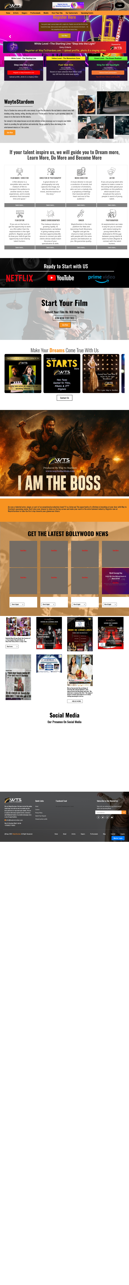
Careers (37, 809)
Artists (74, 834)
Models (46, 13)
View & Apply (17, 604)
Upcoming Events (87, 13)
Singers (24, 13)
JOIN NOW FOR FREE (64, 318)
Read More (23, 550)
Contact (113, 834)
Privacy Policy (38, 812)
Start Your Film (57, 13)
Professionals (35, 13)
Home (56, 834)
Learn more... (19, 205)
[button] (9, 36)
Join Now (64, 35)
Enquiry (123, 834)
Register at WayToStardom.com (23, 72)
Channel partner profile (41, 819)
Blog (104, 834)
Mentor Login (118, 838)
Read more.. (12, 646)
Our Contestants (72, 13)
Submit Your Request (40, 816)
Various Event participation (108, 72)
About (36, 806)
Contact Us (64, 397)
